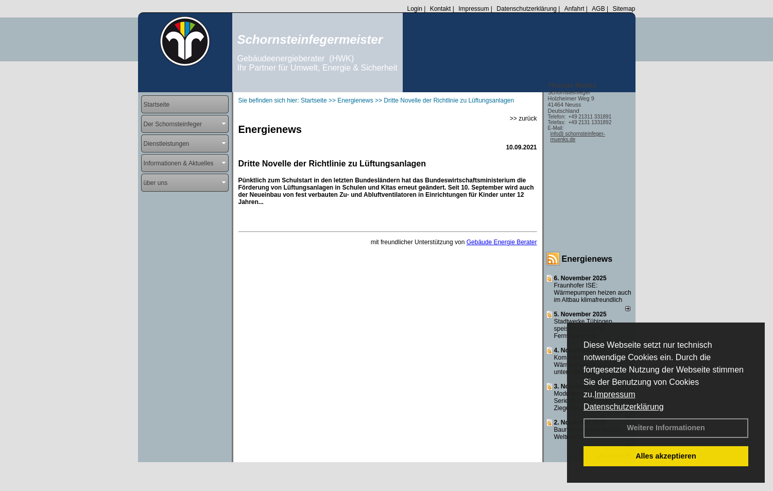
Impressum (614, 394)
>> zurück (523, 118)
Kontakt (440, 8)
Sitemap (623, 8)
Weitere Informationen (666, 428)
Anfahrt (574, 8)
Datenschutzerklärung (623, 406)
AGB (598, 8)
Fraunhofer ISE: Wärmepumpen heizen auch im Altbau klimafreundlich (592, 292)
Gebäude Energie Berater (502, 242)
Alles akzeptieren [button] (665, 456)
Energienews (587, 259)
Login (414, 8)
